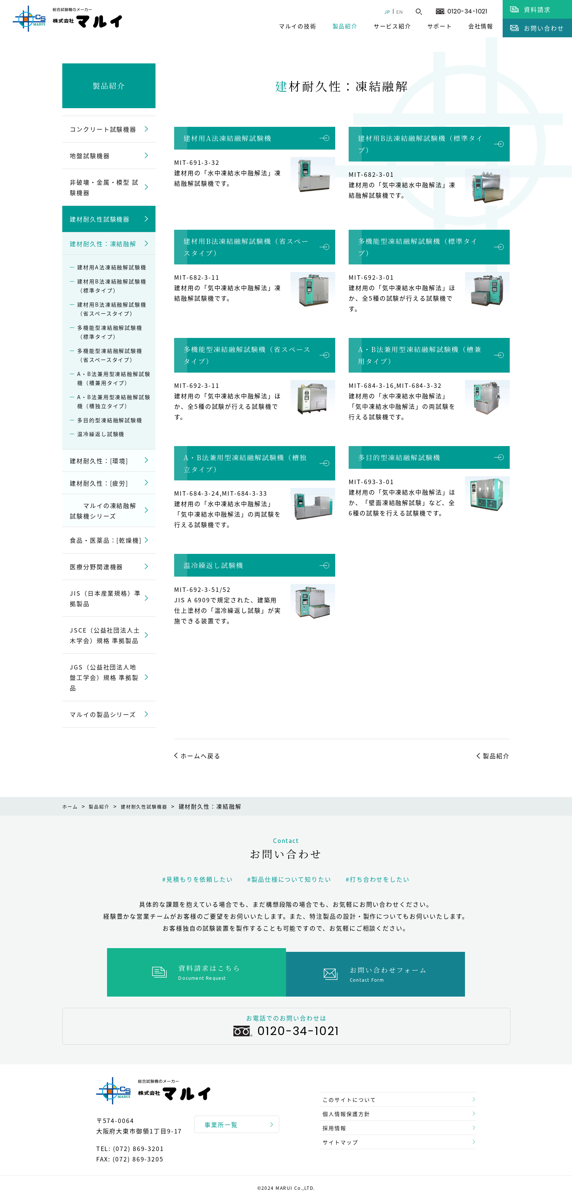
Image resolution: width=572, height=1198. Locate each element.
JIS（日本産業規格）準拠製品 (105, 598)
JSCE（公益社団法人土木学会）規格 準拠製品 (105, 635)
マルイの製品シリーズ (103, 714)
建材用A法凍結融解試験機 (227, 138)
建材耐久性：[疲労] (99, 483)
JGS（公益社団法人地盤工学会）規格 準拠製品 (104, 677)
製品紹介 (345, 26)
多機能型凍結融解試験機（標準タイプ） (418, 247)
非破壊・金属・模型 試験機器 (104, 187)
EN (398, 12)
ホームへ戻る (200, 755)
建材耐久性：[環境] (99, 460)
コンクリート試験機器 (103, 129)
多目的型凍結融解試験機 (399, 457)
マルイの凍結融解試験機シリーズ (103, 510)
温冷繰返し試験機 (213, 565)
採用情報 (337, 1126)
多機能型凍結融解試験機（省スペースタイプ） (247, 355)
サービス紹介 (392, 26)
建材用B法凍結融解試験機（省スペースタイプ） (246, 247)
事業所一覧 (221, 1120)
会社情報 (480, 26)
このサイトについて (354, 1090)
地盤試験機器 (90, 155)
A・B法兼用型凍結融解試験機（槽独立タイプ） (245, 463)
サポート (439, 26)
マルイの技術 (298, 26)
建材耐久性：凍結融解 (103, 243)
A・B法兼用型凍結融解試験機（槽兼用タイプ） (419, 355)
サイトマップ (344, 1143)
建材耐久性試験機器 (100, 218)
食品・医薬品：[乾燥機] (106, 540)
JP (381, 12)
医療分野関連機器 (96, 566)
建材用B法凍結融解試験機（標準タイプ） (420, 144)
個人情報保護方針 (350, 1108)
